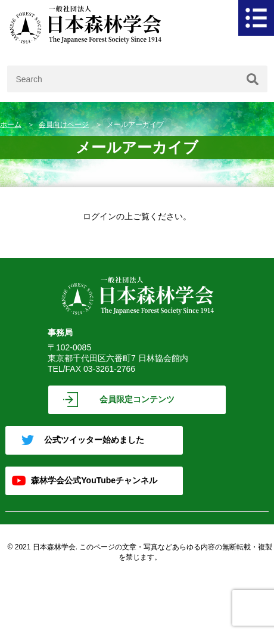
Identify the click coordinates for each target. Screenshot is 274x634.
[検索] (252, 79)
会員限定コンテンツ (137, 399)
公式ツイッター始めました (94, 440)
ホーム (10, 124)
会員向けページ (64, 124)
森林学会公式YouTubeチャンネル (94, 480)
